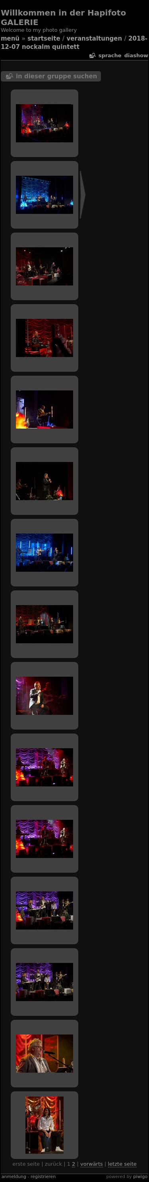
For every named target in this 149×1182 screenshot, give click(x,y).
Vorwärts (91, 1164)
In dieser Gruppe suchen (56, 76)
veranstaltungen (94, 38)
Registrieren (43, 1176)
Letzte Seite (122, 1164)
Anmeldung (14, 1176)
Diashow (136, 55)
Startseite (43, 38)
